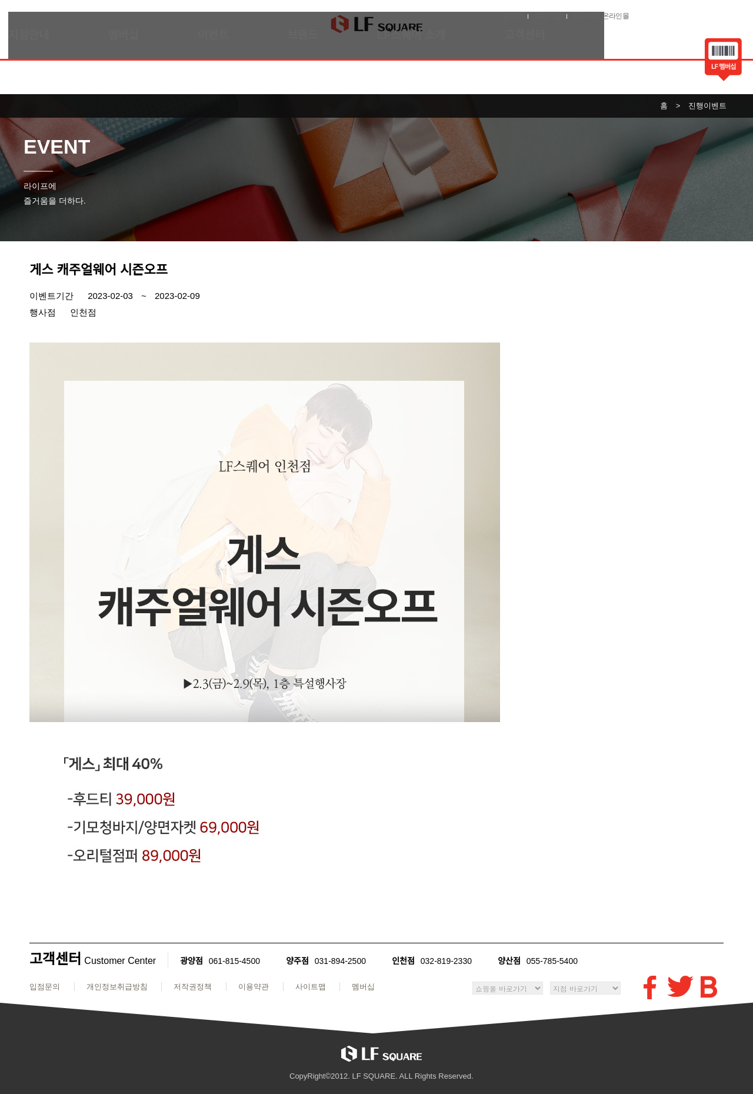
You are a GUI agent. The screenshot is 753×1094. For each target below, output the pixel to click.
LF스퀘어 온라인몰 (697, 15)
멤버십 (139, 68)
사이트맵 (310, 986)
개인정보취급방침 (117, 986)
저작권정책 (193, 986)
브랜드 (318, 68)
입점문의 (44, 986)
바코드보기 (708, 61)
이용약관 (253, 986)
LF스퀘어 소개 (426, 68)
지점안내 (44, 68)
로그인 (609, 15)
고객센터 (540, 68)
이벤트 (228, 68)
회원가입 (644, 15)
